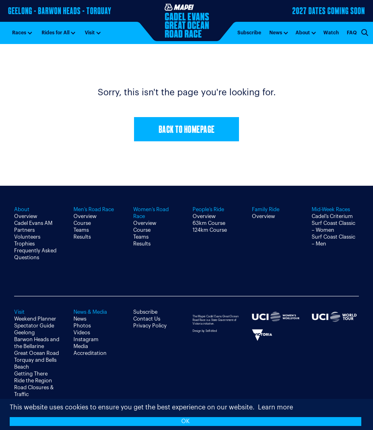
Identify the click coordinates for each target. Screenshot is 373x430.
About (302, 32)
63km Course (209, 223)
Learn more (275, 407)
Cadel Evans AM (33, 223)
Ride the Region (33, 380)
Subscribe (249, 32)
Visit (90, 32)
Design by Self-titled (205, 330)
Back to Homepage (187, 130)
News (275, 32)
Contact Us (146, 318)
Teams (81, 230)
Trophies (24, 243)
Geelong (24, 332)
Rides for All (55, 32)
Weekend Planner (35, 318)
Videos (81, 332)
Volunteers (27, 236)
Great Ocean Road (36, 353)
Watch (331, 32)
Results (82, 236)
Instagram (85, 339)
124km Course (210, 230)
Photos (82, 325)
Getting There (31, 373)
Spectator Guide (34, 325)
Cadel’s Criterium (332, 216)
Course (82, 223)
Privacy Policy (150, 325)
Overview (25, 216)
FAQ (352, 32)
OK (185, 421)
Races (19, 32)
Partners (24, 230)
